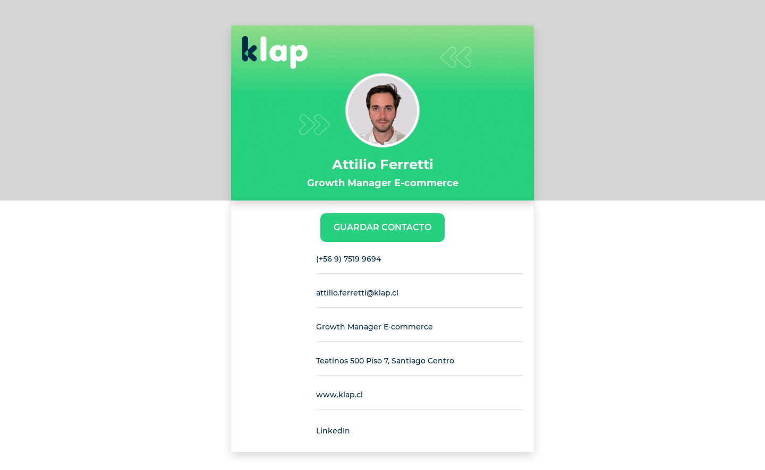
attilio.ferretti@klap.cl (357, 293)
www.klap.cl (339, 394)
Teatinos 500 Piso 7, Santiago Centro (385, 360)
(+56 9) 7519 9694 (348, 259)
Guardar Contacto (382, 227)
